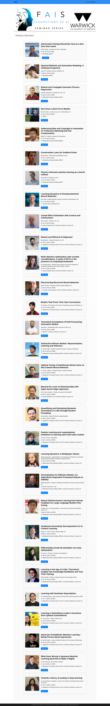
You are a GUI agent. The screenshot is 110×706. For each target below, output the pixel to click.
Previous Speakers (90, 2)
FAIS (15, 2)
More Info (45, 57)
